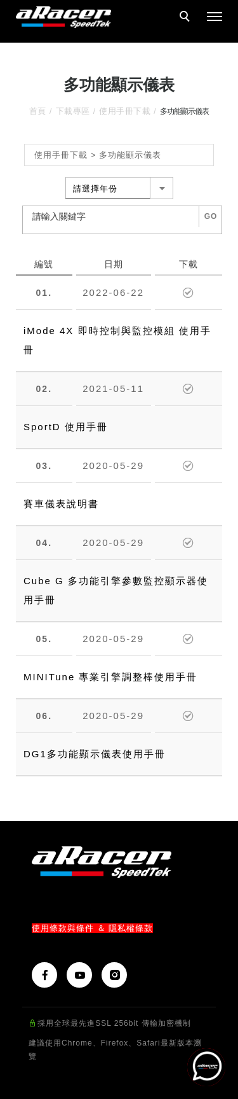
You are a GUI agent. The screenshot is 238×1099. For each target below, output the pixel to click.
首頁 (37, 111)
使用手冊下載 (124, 111)
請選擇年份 (95, 188)
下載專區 (73, 111)
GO (211, 216)
